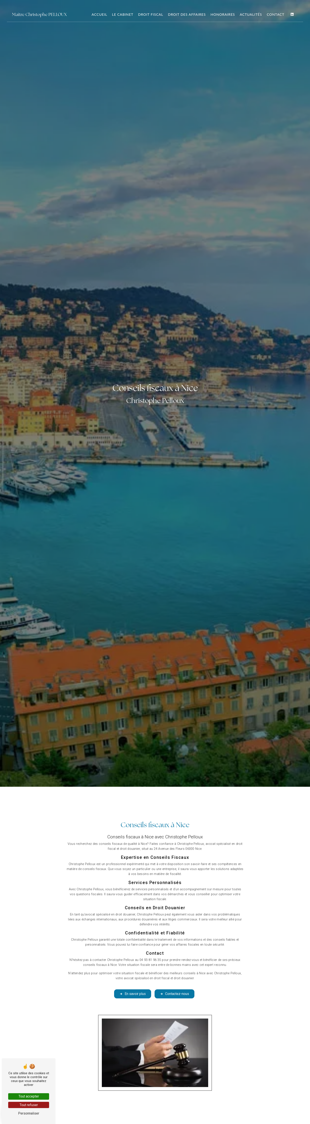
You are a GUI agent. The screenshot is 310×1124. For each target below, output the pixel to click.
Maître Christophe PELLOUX (39, 14)
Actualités (251, 14)
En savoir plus (132, 977)
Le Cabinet (122, 14)
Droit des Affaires (187, 14)
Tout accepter (29, 1096)
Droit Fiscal (150, 14)
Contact (275, 14)
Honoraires (223, 14)
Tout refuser (29, 1105)
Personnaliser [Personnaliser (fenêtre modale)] (28, 1113)
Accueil (99, 14)
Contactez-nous (174, 977)
